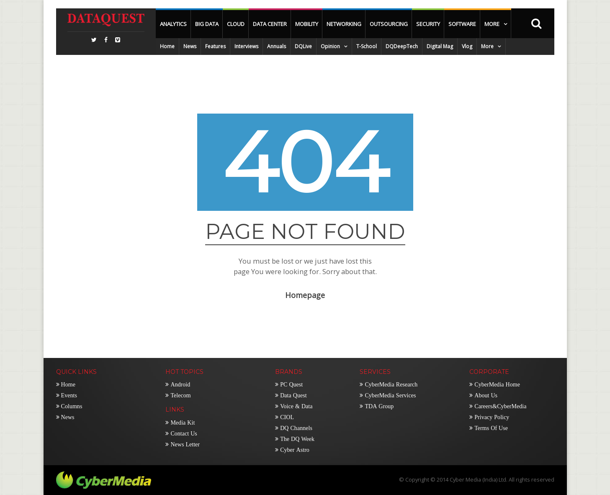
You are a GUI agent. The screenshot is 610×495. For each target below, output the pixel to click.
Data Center (270, 24)
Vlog (467, 46)
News (189, 46)
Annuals (276, 46)
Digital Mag (440, 46)
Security (428, 24)
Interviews (246, 46)
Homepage (305, 295)
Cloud (236, 24)
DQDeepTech (402, 46)
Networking (344, 24)
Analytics (173, 24)
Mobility (306, 24)
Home (167, 46)
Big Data (207, 24)
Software (462, 24)
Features (215, 46)
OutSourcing (389, 24)
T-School (366, 46)
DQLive (303, 46)
